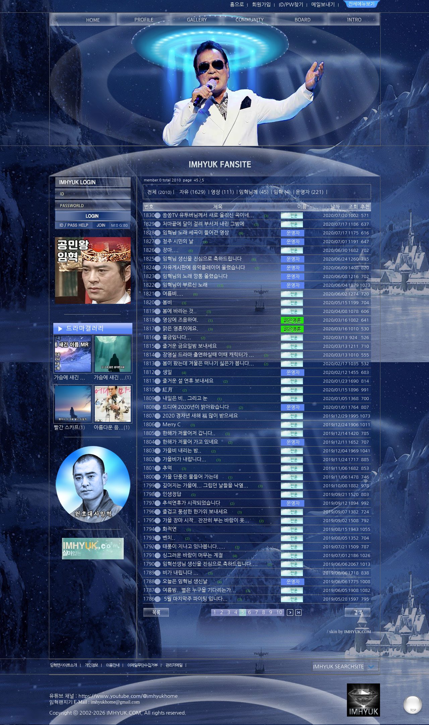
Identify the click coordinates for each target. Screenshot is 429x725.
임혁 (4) (282, 191)
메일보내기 (323, 4)
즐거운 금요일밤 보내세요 (190, 345)
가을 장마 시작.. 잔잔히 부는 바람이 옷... (206, 520)
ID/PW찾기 (291, 4)
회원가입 (261, 4)
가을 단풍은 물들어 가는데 (190, 476)
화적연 (170, 529)
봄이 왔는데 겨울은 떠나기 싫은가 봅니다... (208, 363)
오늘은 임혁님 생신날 (185, 581)
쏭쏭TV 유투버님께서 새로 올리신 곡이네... (208, 215)
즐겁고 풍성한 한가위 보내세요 (195, 511)
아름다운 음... (109, 427)
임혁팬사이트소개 (63, 665)
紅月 (168, 389)
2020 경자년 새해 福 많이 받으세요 (200, 415)
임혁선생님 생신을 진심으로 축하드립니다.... (210, 563)
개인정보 (91, 665)
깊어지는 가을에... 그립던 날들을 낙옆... (205, 485)
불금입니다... (177, 337)
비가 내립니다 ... (180, 572)
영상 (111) (222, 191)
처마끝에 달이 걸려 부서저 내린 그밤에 (203, 223)
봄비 (167, 302)
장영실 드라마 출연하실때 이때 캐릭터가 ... (208, 354)
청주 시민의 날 (178, 241)
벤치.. (169, 537)
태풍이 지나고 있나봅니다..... (194, 546)
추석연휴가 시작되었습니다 (191, 502)
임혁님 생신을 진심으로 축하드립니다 (202, 258)
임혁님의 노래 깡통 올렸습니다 (195, 276)
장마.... (171, 250)
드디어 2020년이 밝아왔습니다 (196, 406)
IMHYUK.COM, (125, 712)
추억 (167, 467)
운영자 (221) (309, 191)
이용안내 (112, 665)
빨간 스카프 (66, 427)
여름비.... (173, 293)
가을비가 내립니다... (184, 459)
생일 (167, 372)
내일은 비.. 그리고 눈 (185, 398)
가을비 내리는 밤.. (182, 450)
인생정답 (172, 494)
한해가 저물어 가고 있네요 (190, 441)
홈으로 (237, 4)
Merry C (172, 424)
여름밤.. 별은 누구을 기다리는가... (199, 590)
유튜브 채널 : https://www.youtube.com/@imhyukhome (113, 696)
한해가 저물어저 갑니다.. (189, 433)
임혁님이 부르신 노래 (185, 284)
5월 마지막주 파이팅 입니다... (195, 598)
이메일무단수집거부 (142, 665)
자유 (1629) (192, 191)
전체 (152, 191)
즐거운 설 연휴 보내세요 (188, 380)
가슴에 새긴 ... (69, 377)
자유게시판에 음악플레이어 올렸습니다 (204, 267)
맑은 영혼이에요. (180, 328)
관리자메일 (174, 665)
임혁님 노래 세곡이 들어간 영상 (196, 232)
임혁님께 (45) (253, 191)
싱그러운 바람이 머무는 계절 (193, 555)
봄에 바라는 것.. (180, 311)
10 (279, 612)
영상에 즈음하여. (180, 319)
